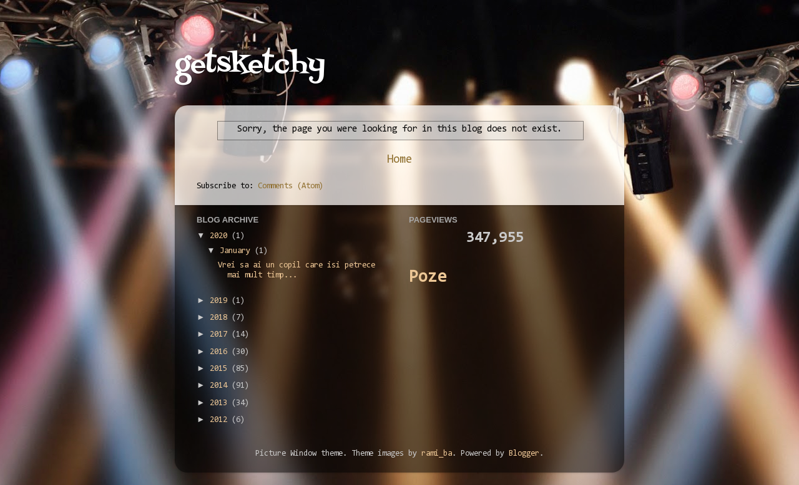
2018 (221, 318)
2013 (221, 403)
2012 (221, 420)
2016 (221, 352)
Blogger (524, 453)
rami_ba (436, 453)
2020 (221, 236)
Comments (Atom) (290, 186)
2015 (221, 369)
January (237, 251)
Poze (427, 277)
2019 (221, 301)
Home (399, 160)
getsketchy (250, 65)
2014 (221, 386)
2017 (221, 334)
